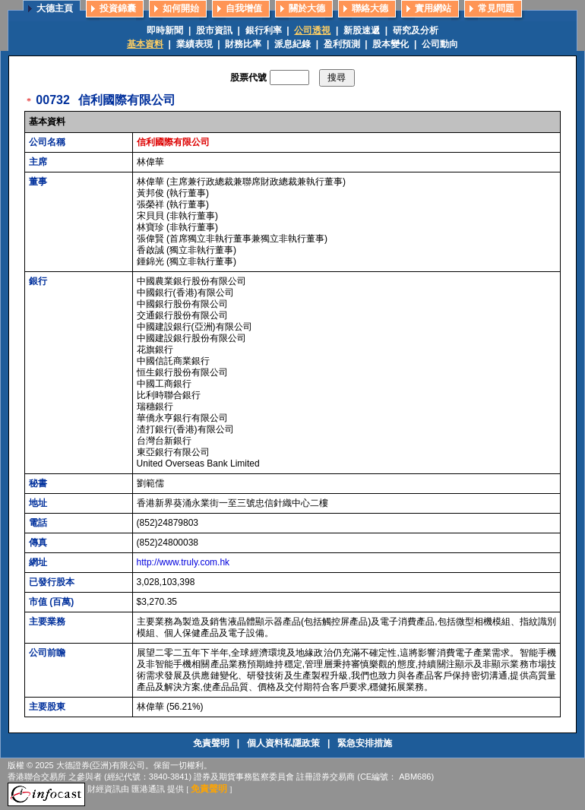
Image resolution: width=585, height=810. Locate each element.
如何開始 (181, 8)
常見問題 (496, 8)
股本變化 (390, 44)
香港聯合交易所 (37, 776)
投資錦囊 (118, 8)
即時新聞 (165, 30)
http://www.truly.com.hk (183, 562)
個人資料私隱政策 (284, 743)
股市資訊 (214, 30)
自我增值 (244, 8)
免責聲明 (212, 743)
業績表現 (194, 44)
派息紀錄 (292, 44)
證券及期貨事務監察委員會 (244, 776)
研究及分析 (415, 30)
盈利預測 (342, 44)
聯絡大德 (370, 8)
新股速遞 (361, 30)
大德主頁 (54, 8)
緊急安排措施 (364, 743)
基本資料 (145, 44)
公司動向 (440, 44)
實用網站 (433, 8)
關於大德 (307, 8)
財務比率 (243, 44)
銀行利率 (263, 30)
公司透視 (312, 30)
